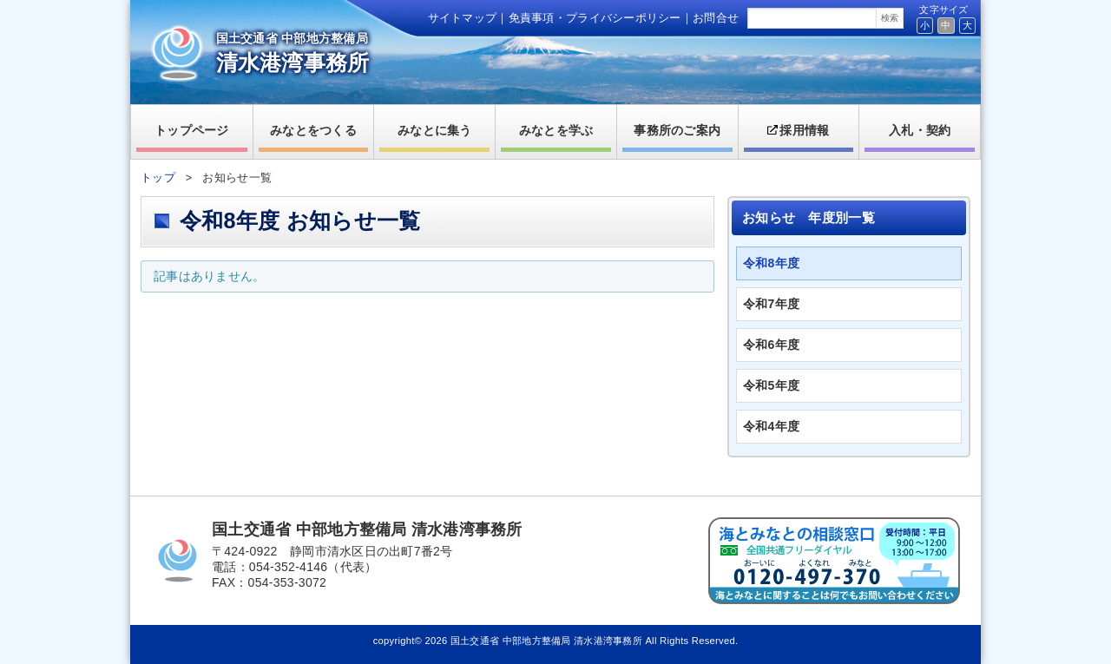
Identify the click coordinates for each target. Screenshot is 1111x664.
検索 (889, 18)
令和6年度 (771, 345)
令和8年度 (771, 263)
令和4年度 (771, 426)
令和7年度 (771, 304)
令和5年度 (771, 385)
